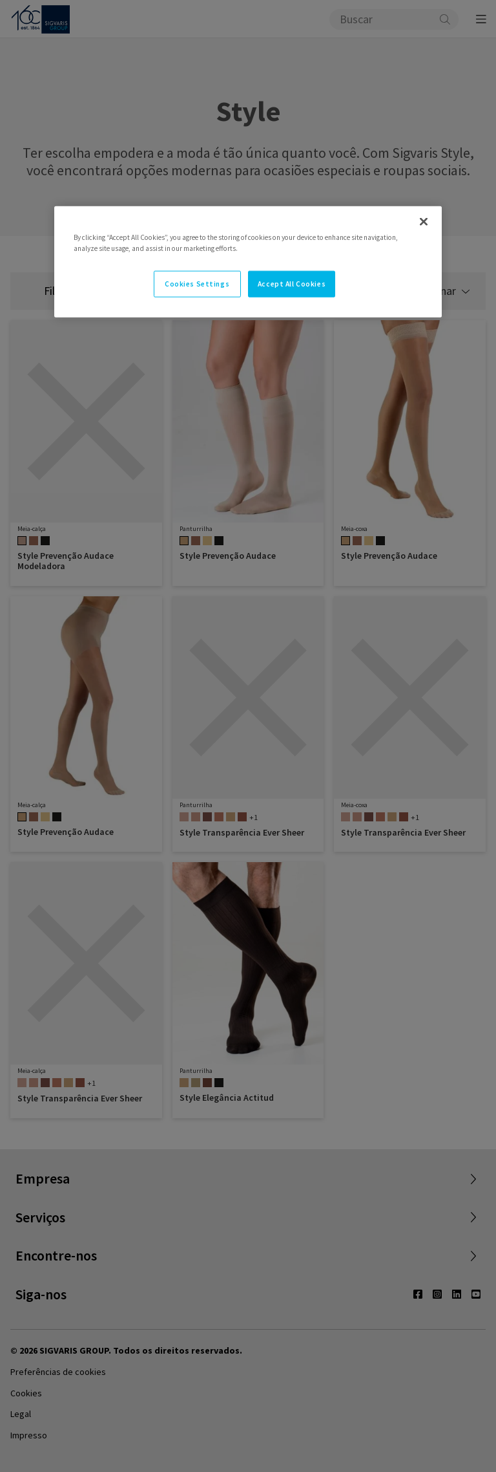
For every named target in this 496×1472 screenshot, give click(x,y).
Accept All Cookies (292, 283)
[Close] (423, 222)
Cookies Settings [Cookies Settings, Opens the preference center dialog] (197, 283)
